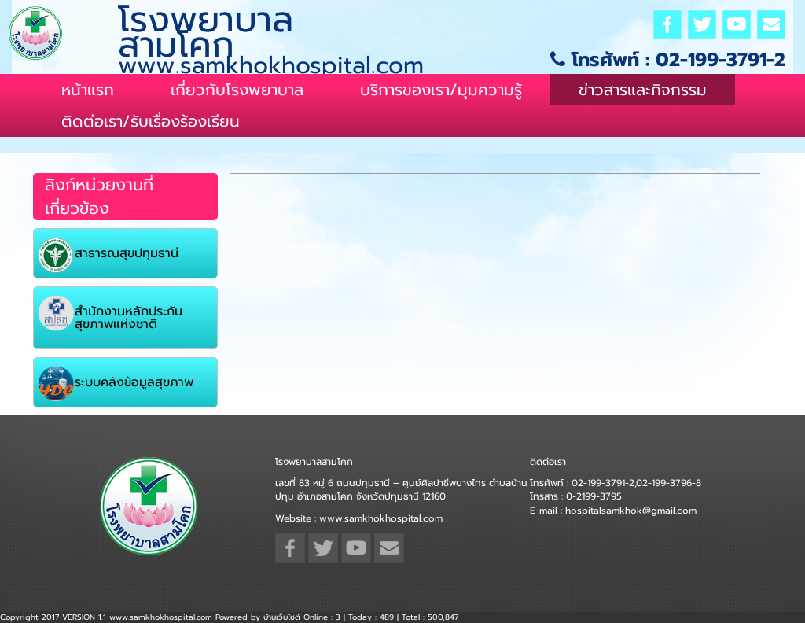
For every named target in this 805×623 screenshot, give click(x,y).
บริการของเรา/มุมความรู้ (441, 89)
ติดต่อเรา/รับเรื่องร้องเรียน (150, 121)
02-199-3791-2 (720, 60)
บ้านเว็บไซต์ (281, 617)
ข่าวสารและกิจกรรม (643, 89)
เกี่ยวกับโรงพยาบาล (237, 89)
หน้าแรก (87, 89)
